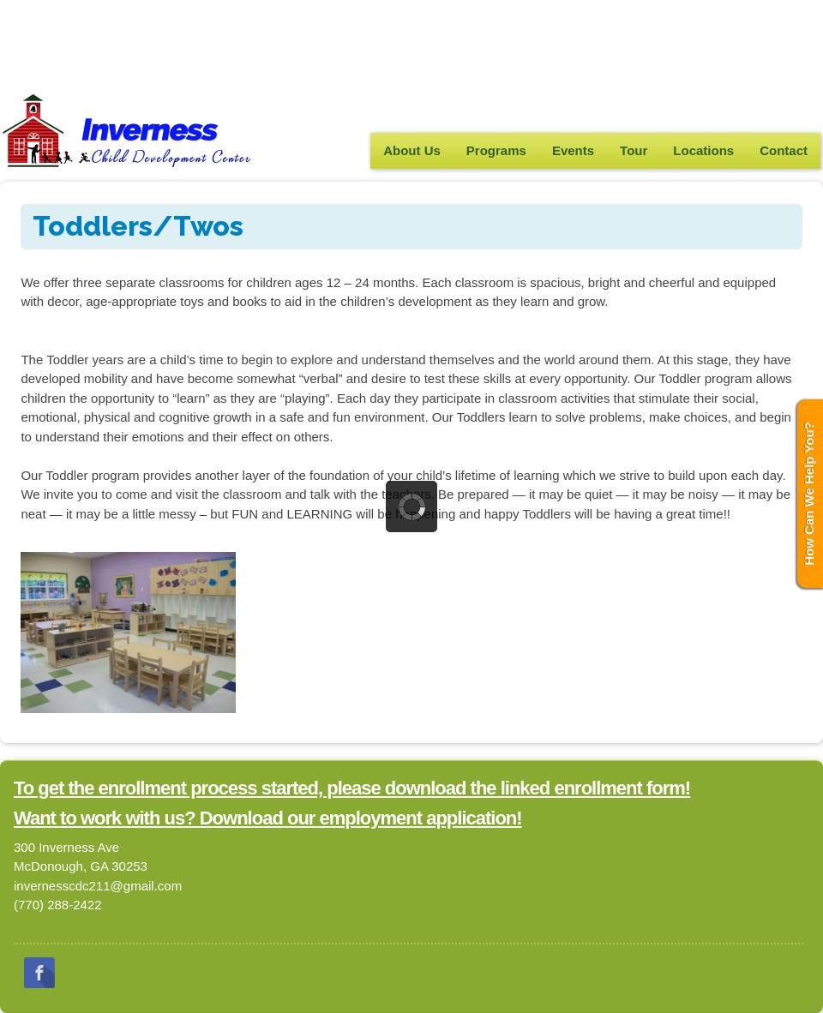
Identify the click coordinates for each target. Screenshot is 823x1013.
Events (573, 150)
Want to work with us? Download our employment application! (268, 818)
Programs (496, 150)
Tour (633, 150)
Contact (784, 150)
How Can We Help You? (809, 494)
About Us (412, 150)
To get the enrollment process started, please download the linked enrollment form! (352, 788)
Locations (703, 150)
